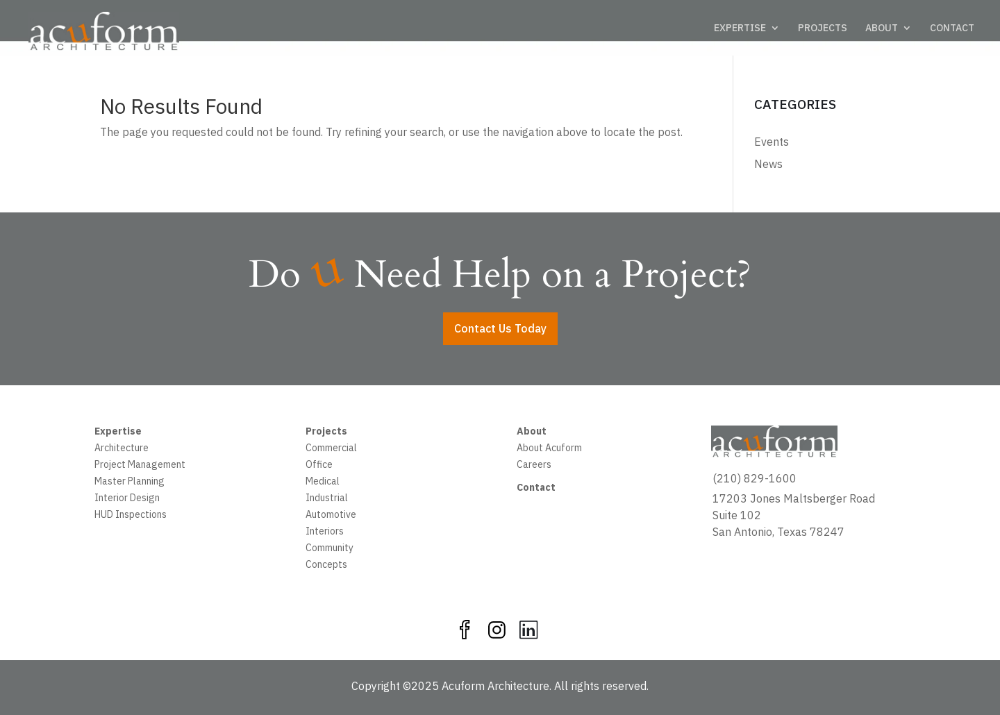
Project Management (139, 466)
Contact (536, 489)
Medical (323, 482)
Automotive (331, 516)
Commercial (331, 449)
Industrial (327, 499)
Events (771, 142)
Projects (326, 432)
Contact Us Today (500, 328)
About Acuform (549, 449)
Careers (534, 466)
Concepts (326, 566)
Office (319, 466)
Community (329, 549)
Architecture (121, 449)
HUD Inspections (130, 516)
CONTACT (952, 28)
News (768, 164)
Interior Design (127, 499)
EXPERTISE (740, 28)
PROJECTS (822, 28)
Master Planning (129, 482)
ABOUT (881, 28)
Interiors (325, 532)
